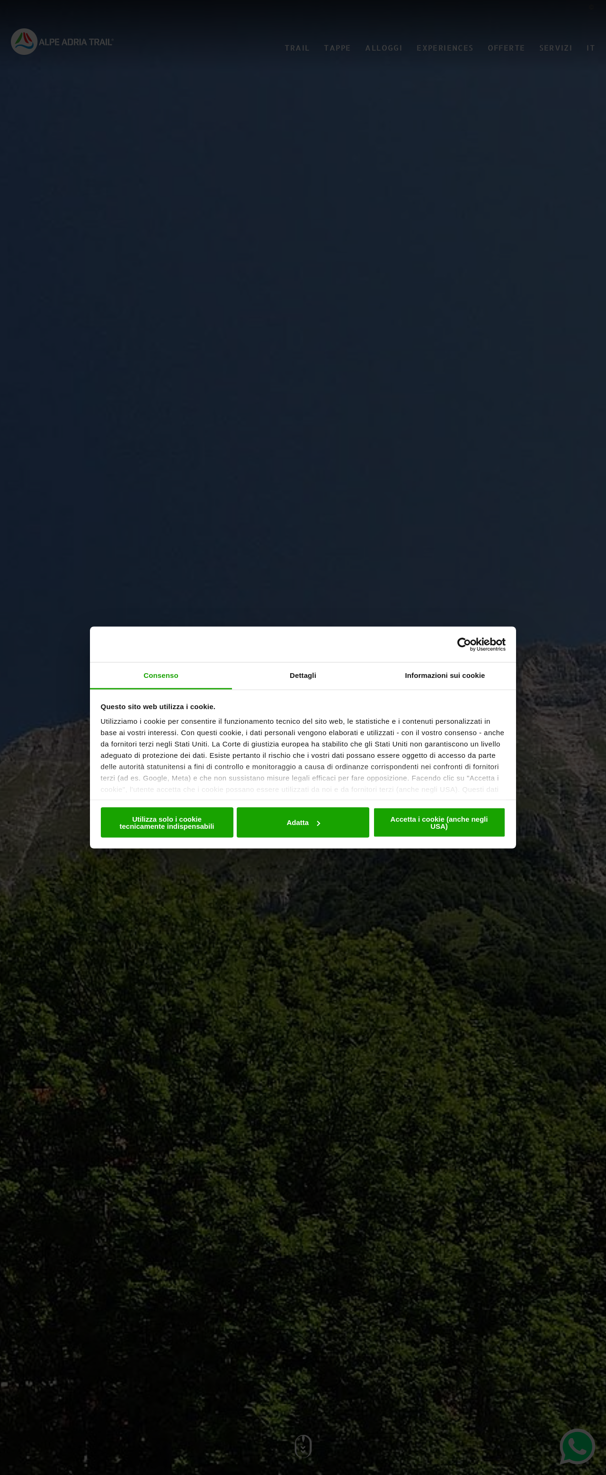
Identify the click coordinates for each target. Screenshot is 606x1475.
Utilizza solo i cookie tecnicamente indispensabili (166, 822)
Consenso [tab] (160, 675)
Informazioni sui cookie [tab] (445, 675)
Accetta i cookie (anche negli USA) (439, 822)
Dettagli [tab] (303, 675)
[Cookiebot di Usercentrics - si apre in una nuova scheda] (464, 644)
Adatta (303, 822)
